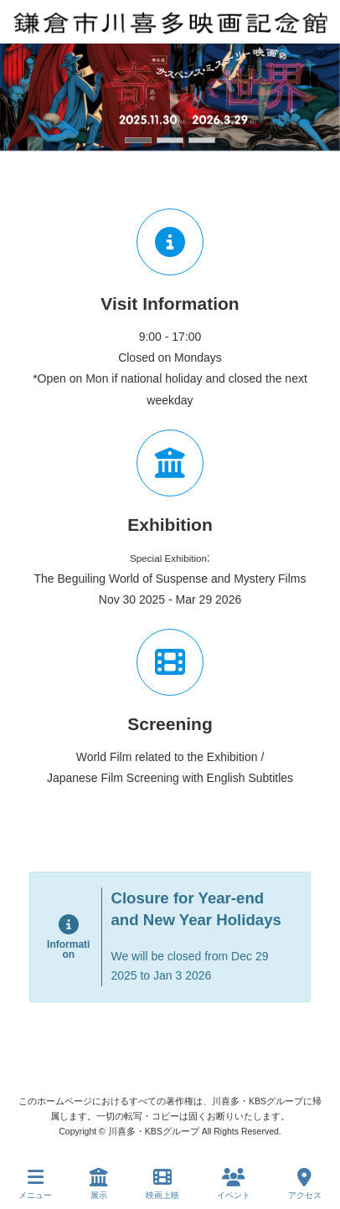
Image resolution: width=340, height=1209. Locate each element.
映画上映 (162, 1184)
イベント (233, 1184)
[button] (138, 140)
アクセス (305, 1184)
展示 (99, 1184)
